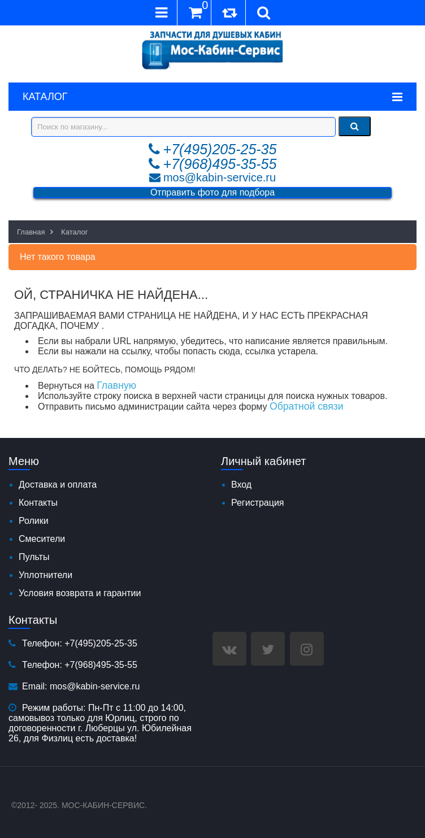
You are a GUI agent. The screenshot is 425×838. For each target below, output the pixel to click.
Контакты (38, 502)
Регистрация (257, 502)
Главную (116, 385)
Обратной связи (307, 406)
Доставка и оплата (58, 484)
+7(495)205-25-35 (220, 149)
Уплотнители (45, 575)
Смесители (42, 539)
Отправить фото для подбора (212, 192)
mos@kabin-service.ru (219, 177)
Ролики (34, 521)
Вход (241, 484)
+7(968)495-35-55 (220, 164)
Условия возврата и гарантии (80, 593)
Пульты (34, 557)
